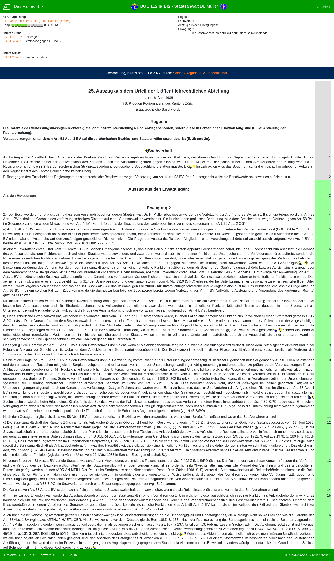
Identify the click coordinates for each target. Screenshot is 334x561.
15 (329, 495)
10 (329, 360)
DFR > (29, 555)
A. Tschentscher (215, 73)
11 (329, 417)
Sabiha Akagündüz (187, 73)
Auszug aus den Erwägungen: (158, 189)
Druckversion (50, 21)
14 (329, 489)
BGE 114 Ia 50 (12, 41)
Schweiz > (46, 555)
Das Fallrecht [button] (21, 7)
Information (321, 6)
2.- (188, 33)
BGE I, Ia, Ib (67, 555)
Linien (35, 21)
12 (329, 422)
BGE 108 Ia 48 (12, 57)
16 (329, 515)
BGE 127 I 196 (12, 37)
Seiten (25, 21)
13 (329, 460)
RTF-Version (11, 21)
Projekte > (12, 555)
